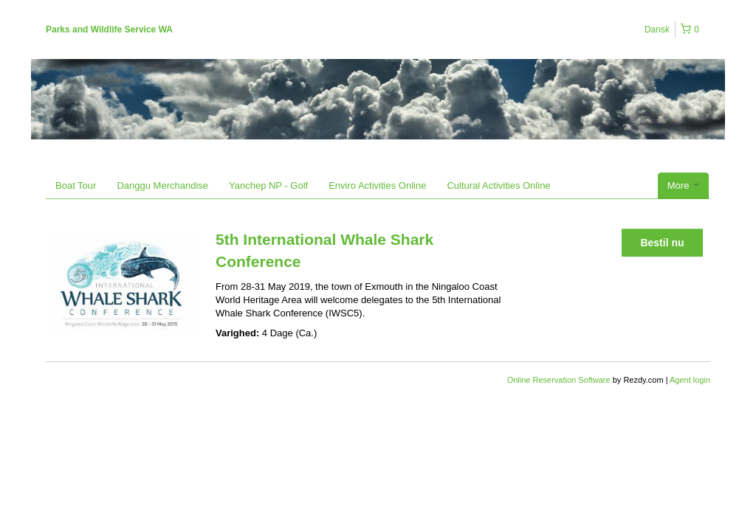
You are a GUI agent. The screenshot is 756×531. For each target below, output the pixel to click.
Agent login (690, 379)
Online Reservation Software (559, 379)
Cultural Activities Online (498, 185)
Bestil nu (662, 243)
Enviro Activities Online (377, 185)
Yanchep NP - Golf (268, 185)
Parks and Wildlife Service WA (109, 29)
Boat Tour (75, 185)
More (683, 185)
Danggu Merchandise (162, 185)
